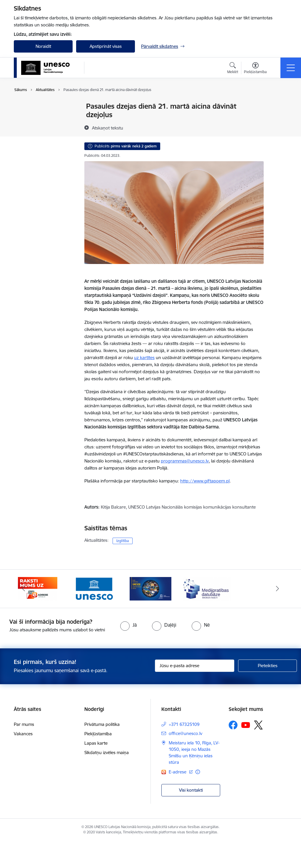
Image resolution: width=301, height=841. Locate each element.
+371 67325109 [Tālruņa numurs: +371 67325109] (184, 724)
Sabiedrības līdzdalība (41, 127)
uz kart (141, 357)
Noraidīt (43, 46)
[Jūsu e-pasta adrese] (194, 666)
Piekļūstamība (98, 733)
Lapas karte (96, 743)
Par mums (24, 724)
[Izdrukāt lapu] (279, 104)
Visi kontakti (191, 790)
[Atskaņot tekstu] (107, 127)
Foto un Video (34, 117)
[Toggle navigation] (290, 68)
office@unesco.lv (185, 733)
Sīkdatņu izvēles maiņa (106, 752)
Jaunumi (28, 107)
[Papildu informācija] (197, 772)
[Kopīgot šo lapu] (279, 118)
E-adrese (178, 772)
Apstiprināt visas (106, 46)
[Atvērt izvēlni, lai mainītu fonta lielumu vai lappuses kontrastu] (255, 69)
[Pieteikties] (267, 666)
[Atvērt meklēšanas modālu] (232, 69)
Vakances (23, 733)
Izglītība (122, 541)
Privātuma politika (102, 724)
